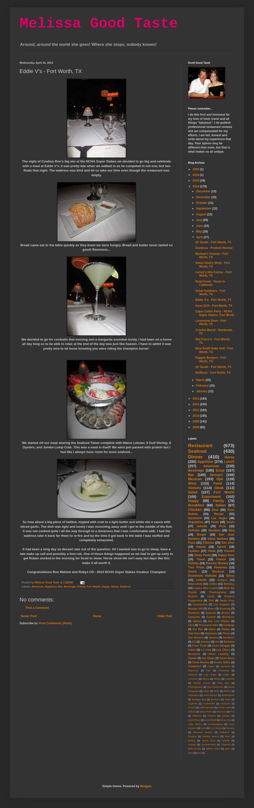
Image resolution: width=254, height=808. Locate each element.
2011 (196, 410)
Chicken (195, 510)
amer (228, 748)
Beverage (70, 586)
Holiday (193, 563)
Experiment (211, 497)
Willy (216, 691)
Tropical (225, 744)
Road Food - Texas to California (210, 283)
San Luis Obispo (219, 621)
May (199, 231)
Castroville (209, 703)
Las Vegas (219, 518)
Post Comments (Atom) (55, 623)
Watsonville (194, 748)
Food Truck (199, 645)
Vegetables (195, 522)
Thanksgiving (217, 592)
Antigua (222, 579)
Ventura (194, 488)
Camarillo (194, 616)
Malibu (226, 629)
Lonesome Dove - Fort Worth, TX (210, 322)
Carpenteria (200, 604)
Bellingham (228, 695)
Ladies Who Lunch (205, 588)
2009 (196, 421)
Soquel (192, 744)
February (203, 385)
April (200, 237)
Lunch (229, 462)
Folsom (212, 715)
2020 (196, 169)
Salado (192, 658)
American (37, 586)
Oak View (194, 633)
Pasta (215, 522)
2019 (196, 175)
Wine (192, 483)
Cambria (225, 666)
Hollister (194, 530)
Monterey (194, 612)
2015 (196, 180)
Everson (221, 711)
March (201, 380)
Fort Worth (93, 586)
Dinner (81, 586)
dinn (190, 752)
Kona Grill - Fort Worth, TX (213, 305)
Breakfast (196, 505)
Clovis (191, 707)
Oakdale (229, 678)
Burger (201, 534)
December (203, 191)
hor (199, 752)
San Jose (227, 542)
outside (202, 526)
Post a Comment (37, 608)
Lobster (201, 580)
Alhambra (193, 695)
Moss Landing (219, 653)
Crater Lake (224, 707)
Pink (227, 736)
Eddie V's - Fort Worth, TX (213, 300)
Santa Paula (202, 555)
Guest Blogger (221, 645)
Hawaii (201, 547)
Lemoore (193, 678)
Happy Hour (226, 555)
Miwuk (217, 678)
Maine (205, 678)
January (202, 391)
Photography (195, 687)
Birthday (229, 583)
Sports (221, 547)
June (200, 226)
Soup (220, 470)
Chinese (208, 542)
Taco (191, 625)
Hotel (211, 551)
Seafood (125, 586)
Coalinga (228, 625)
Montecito (228, 616)
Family (218, 501)
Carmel (211, 616)
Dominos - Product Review (214, 248)
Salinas (197, 621)
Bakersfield (195, 583)
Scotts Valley (222, 662)
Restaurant (200, 445)
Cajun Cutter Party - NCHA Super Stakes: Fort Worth (214, 313)
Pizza (191, 542)
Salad (192, 492)
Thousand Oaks (209, 625)
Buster (226, 612)
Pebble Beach (210, 736)
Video (206, 691)
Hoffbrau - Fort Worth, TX (213, 372)
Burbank (229, 641)
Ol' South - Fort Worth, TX (213, 242)
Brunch (192, 596)
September (204, 208)
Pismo (226, 633)
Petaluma (220, 567)
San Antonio (196, 637)
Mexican (195, 479)
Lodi (203, 728)
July (199, 220)
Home (97, 616)
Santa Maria (227, 658)
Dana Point (206, 711)
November (203, 197)
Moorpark (194, 653)
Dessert (216, 475)
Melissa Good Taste (99, 23)
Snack (192, 571)
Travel (200, 559)
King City (226, 720)
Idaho (212, 629)
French (221, 559)
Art (217, 641)
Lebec (226, 674)
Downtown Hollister (202, 575)
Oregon (192, 736)
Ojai (219, 479)
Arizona (205, 641)
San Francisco (215, 687)
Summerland (208, 744)
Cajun (211, 666)
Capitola (192, 703)
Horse (115, 586)
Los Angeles (221, 604)
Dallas (191, 711)
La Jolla (206, 649)
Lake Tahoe (195, 724)
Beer (215, 510)
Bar (60, 586)
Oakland (224, 732)
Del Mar (198, 629)
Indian (192, 649)
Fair (208, 670)
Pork (222, 526)
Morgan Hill (195, 608)
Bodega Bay (199, 699)
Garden (226, 715)
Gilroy (230, 575)
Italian (220, 505)
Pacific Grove (201, 683)
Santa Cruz (208, 740)
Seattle (226, 740)
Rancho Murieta (217, 563)
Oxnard (229, 551)
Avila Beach (210, 695)
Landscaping (215, 724)
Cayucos (225, 703)
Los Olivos (223, 649)
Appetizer (51, 586)
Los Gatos (216, 728)
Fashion (193, 551)
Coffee (213, 583)
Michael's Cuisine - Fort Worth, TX (211, 255)
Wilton (227, 691)
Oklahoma (211, 633)
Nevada (230, 728)
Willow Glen (213, 748)
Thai (211, 600)
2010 (196, 415)
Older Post (164, 616)
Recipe (219, 514)
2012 (196, 404)
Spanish (211, 612)
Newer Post (29, 616)
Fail (233, 711)
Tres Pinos (196, 567)
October (202, 203)
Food (217, 483)
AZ (194, 641)
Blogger (145, 786)
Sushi (230, 522)
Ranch (191, 740)
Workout (218, 571)
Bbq (231, 530)
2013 (196, 398)
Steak (218, 488)
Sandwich (195, 518)
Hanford (192, 674)
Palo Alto (223, 683)
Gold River (194, 720)
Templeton (194, 666)
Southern (228, 637)
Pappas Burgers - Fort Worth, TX (210, 359)
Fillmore (196, 715)
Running (225, 608)
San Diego (208, 658)
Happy (105, 586)
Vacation (214, 530)
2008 (196, 427)
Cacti (227, 699)
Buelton (215, 699)
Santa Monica (200, 662)
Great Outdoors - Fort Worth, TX (210, 292)
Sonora (213, 637)
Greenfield (210, 720)
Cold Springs (206, 707)
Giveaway (223, 670)
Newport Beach (202, 732)
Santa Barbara (218, 538)
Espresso (193, 670)
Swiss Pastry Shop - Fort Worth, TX (212, 264)
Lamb (210, 596)
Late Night (210, 674)
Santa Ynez (227, 600)
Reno (211, 608)
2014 (196, 186)
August (201, 214)
